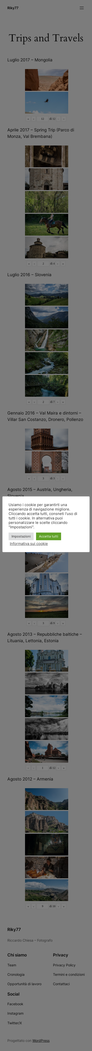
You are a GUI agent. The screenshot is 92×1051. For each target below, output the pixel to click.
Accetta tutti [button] (48, 536)
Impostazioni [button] (21, 536)
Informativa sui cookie (29, 543)
